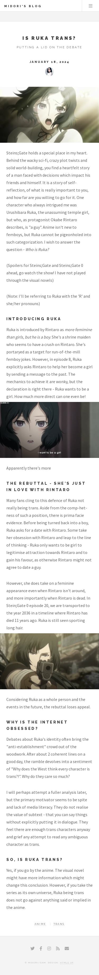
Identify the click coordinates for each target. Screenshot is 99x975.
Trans (59, 923)
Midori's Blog (23, 6)
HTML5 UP (66, 962)
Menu (90, 6)
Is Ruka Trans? (49, 38)
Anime (40, 923)
